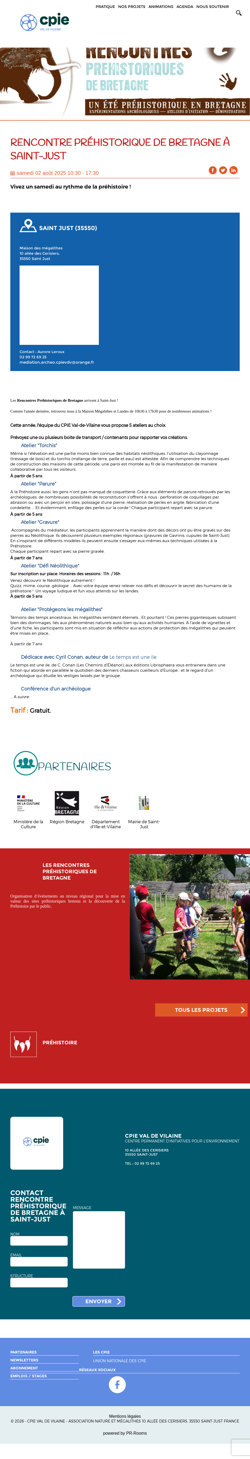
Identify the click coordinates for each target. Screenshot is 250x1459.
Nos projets (131, 6)
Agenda (185, 6)
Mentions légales (125, 1416)
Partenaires (23, 1352)
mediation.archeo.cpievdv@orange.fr (57, 362)
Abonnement (24, 1368)
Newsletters (24, 1360)
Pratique (105, 6)
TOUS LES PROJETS (201, 1010)
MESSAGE (82, 1208)
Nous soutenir (212, 6)
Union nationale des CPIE (119, 1361)
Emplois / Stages (28, 1376)
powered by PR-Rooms (125, 1433)
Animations (161, 6)
